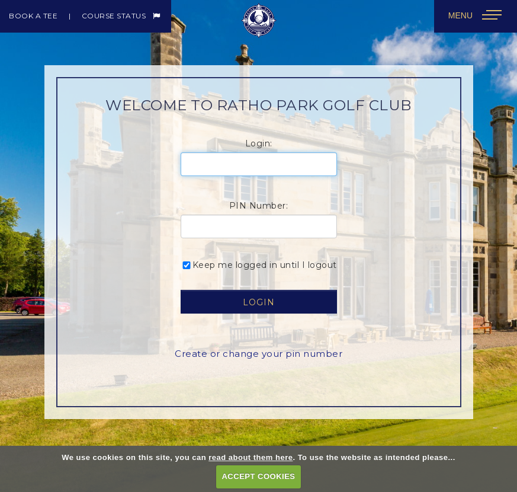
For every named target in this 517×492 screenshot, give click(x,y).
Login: (258, 143)
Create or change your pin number (258, 353)
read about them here (250, 457)
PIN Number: (258, 205)
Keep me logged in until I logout (259, 265)
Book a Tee (33, 15)
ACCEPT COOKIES (258, 476)
